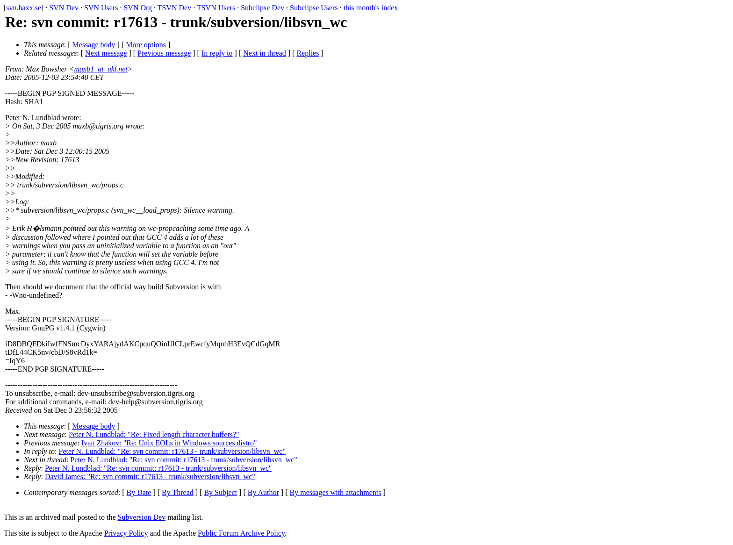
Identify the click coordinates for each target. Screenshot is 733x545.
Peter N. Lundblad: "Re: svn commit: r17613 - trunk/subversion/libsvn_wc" (172, 451)
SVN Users (101, 8)
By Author (263, 492)
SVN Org (137, 8)
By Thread (178, 492)
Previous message (164, 53)
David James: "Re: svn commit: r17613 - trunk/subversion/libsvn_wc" (150, 476)
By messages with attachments (335, 492)
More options (146, 45)
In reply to (217, 53)
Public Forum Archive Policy (241, 533)
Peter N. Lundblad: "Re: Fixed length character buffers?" (154, 434)
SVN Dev (64, 8)
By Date (139, 492)
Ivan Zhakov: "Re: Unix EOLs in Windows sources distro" (169, 443)
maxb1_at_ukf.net (101, 69)
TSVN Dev (174, 8)
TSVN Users (216, 8)
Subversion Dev (142, 517)
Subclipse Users (314, 8)
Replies (307, 53)
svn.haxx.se (23, 8)
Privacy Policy (126, 533)
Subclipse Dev (262, 8)
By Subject (220, 492)
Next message (106, 53)
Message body (93, 45)
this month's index (371, 8)
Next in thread (264, 53)
